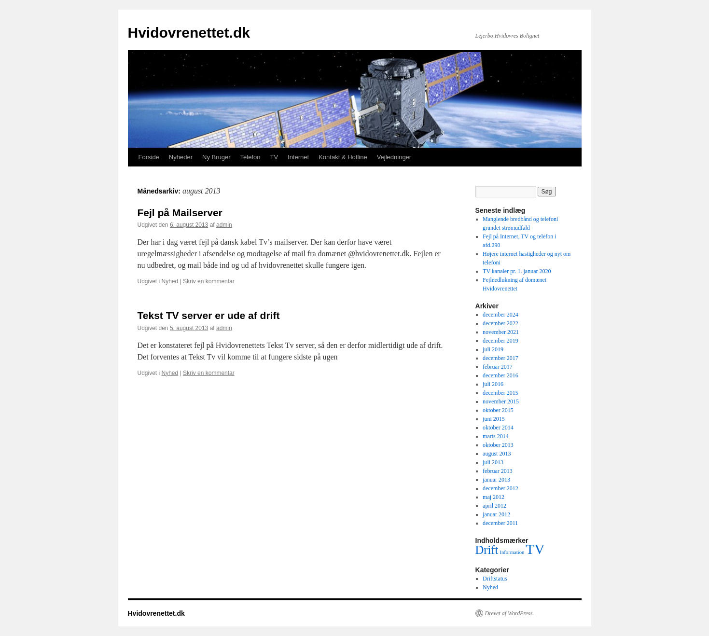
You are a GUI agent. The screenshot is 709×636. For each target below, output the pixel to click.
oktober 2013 (498, 445)
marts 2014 (496, 436)
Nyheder (181, 157)
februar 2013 (498, 471)
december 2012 (500, 488)
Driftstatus (495, 578)
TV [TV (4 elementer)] (535, 549)
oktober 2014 (498, 427)
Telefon (250, 157)
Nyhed (170, 281)
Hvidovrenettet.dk (189, 33)
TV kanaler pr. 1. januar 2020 (517, 271)
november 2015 (501, 401)
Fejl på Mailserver (180, 212)
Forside (149, 157)
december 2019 (500, 340)
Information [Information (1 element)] (512, 552)
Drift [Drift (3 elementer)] (487, 549)
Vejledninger (394, 157)
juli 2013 (493, 462)
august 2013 (497, 453)
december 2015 (500, 392)
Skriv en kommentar (209, 281)
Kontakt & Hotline (343, 157)
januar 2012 (496, 514)
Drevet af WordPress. (509, 613)
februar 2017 (498, 366)
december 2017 (500, 358)
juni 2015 (494, 418)
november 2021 (501, 332)
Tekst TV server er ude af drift (209, 315)
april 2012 (494, 505)
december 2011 (500, 523)
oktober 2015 (498, 410)
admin (224, 224)
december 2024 (500, 314)
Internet (298, 157)
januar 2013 (496, 479)
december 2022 (500, 323)
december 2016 (500, 375)
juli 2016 (493, 384)
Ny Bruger (216, 157)
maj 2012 (493, 497)
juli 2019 (493, 349)
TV (274, 157)
